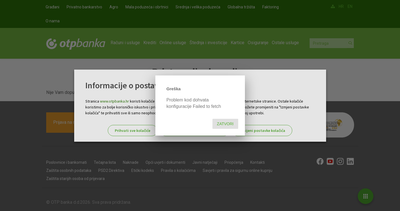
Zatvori (225, 124)
